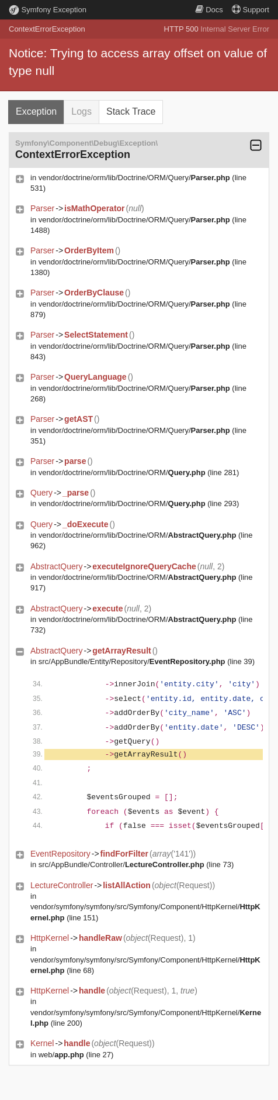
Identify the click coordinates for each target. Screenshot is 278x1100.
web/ (61, 1054)
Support (250, 9)
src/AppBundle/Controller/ (121, 864)
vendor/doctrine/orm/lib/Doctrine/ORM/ (122, 472)
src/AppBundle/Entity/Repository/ (132, 661)
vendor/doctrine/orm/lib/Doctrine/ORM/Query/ (134, 177)
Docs (209, 9)
